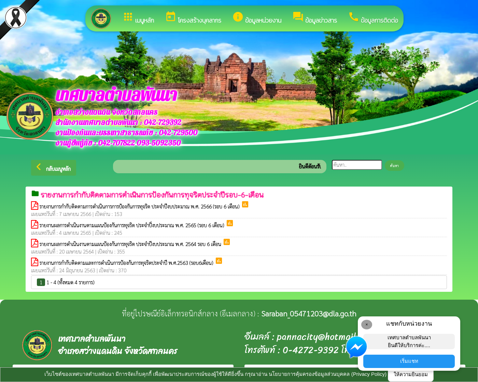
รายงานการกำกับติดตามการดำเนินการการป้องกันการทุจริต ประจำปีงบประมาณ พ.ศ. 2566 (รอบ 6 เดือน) (140, 206)
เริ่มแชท (409, 361)
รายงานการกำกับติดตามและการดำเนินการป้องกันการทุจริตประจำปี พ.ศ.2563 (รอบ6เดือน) (127, 262)
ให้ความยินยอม (411, 374)
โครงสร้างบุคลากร (193, 18)
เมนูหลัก (138, 18)
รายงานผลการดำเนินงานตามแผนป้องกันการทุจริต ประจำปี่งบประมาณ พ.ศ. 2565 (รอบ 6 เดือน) (133, 225)
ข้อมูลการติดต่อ (373, 18)
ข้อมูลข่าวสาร (314, 18)
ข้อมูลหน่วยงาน (256, 18)
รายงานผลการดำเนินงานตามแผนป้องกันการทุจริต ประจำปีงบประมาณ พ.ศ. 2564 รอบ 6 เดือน (131, 244)
